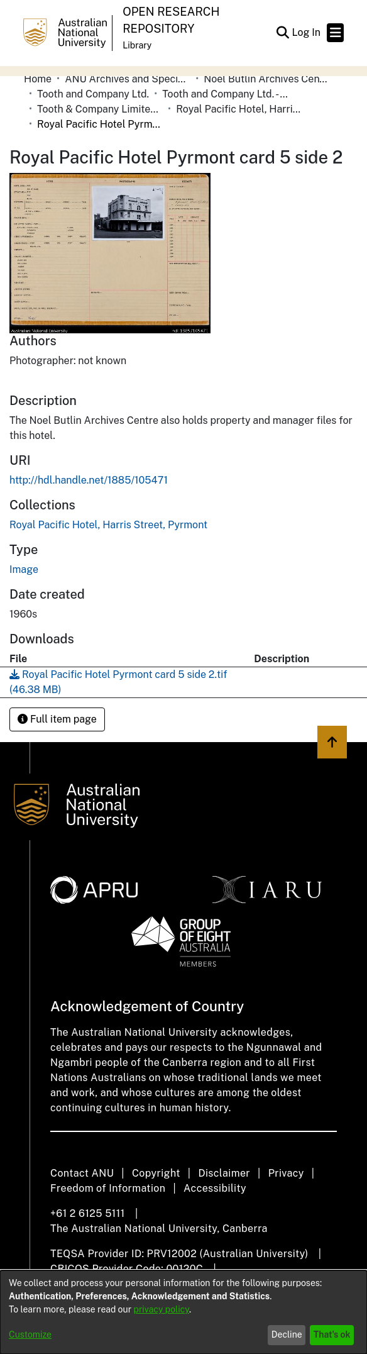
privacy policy (161, 1309)
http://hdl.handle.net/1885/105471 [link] (88, 480)
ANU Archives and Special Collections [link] (127, 79)
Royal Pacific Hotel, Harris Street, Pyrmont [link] (239, 109)
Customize (30, 1334)
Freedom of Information (107, 1188)
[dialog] (183, 1312)
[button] (282, 32)
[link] (108, 525)
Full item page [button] (57, 719)
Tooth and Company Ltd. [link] (93, 94)
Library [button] (137, 45)
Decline (286, 1334)
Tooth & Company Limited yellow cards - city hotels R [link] (100, 109)
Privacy (286, 1173)
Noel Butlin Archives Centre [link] (266, 79)
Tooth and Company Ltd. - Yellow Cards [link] (225, 94)
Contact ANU (82, 1173)
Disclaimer (224, 1173)
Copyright (156, 1173)
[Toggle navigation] (335, 32)
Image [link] (23, 569)
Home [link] (38, 79)
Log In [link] (307, 32)
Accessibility (215, 1188)
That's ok (332, 1334)
